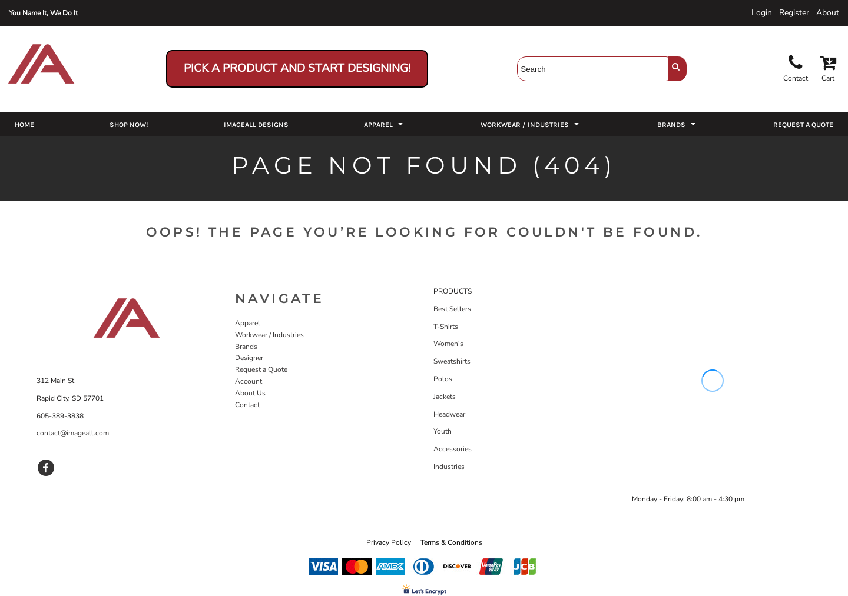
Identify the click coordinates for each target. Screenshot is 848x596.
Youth (442, 431)
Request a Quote (261, 369)
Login (761, 12)
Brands (246, 346)
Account (248, 381)
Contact (247, 404)
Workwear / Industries (269, 334)
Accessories (452, 449)
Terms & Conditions (451, 542)
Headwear (449, 414)
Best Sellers (452, 309)
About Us (250, 393)
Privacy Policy (388, 542)
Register (794, 12)
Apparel (247, 323)
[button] (384, 124)
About (827, 12)
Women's (448, 343)
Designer (249, 357)
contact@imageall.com (73, 433)
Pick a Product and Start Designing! (297, 68)
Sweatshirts (452, 361)
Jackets (444, 396)
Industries (449, 466)
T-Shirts (445, 326)
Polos (442, 379)
